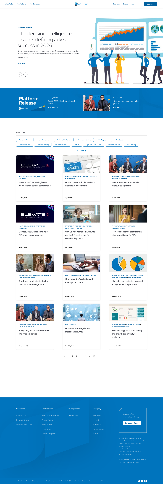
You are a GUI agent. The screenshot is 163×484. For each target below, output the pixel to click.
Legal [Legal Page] (42, 481)
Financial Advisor (24, 145)
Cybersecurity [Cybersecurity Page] (36, 481)
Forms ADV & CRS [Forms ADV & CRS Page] (66, 481)
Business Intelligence (64, 140)
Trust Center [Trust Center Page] (21, 481)
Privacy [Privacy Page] (28, 481)
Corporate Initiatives (84, 140)
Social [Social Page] (58, 481)
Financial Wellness (61, 145)
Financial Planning (43, 145)
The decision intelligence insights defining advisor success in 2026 (45, 39)
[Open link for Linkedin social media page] (139, 481)
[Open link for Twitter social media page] (142, 481)
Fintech (76, 145)
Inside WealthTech (114, 145)
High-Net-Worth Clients (93, 145)
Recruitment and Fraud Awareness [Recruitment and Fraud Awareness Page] (98, 481)
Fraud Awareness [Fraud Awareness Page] (50, 481)
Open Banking (131, 145)
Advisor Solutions (25, 140)
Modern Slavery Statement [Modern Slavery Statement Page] (80, 481)
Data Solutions (120, 140)
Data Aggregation (103, 140)
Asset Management (43, 140)
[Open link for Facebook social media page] (145, 481)
